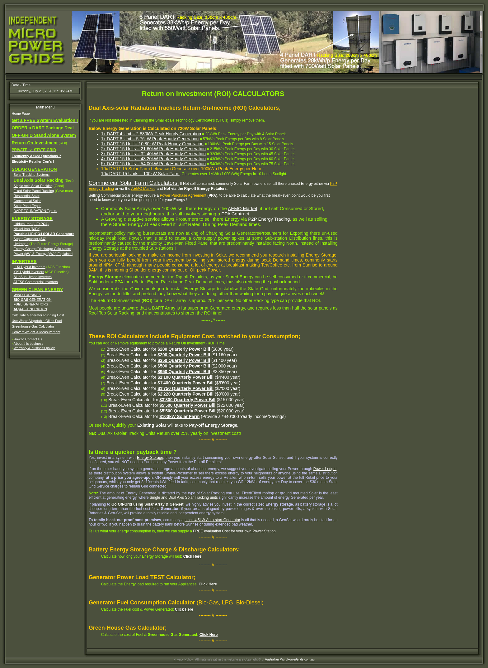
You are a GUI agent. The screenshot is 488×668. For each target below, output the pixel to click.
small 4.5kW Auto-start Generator (212, 520)
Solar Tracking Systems (32, 174)
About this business (28, 343)
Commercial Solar (27, 201)
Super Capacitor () (30, 239)
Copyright (251, 659)
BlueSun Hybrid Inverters (33, 277)
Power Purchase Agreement (183, 195)
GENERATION (33, 299)
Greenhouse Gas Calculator (33, 326)
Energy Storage (150, 457)
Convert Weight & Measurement (36, 332)
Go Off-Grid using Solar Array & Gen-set (147, 504)
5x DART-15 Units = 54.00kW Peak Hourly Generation (153, 163)
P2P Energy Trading (269, 219)
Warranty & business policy (34, 348)
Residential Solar (27, 196)
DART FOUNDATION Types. (35, 211)
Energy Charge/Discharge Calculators (42, 249)
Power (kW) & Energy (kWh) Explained (43, 254)
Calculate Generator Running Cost (38, 315)
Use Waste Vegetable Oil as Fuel (37, 321)
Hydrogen (21, 244)
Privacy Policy (183, 659)
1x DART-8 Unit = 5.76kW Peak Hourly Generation (150, 138)
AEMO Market (142, 188)
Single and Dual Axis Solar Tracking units (184, 497)
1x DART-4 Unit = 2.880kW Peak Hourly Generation (151, 133)
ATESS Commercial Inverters (35, 282)
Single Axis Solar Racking (33, 186)
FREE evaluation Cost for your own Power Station (234, 531)
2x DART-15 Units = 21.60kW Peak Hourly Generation (153, 148)
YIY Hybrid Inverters (28, 272)
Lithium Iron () (31, 224)
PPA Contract (235, 213)
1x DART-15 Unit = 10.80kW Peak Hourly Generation (152, 143)
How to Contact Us (28, 339)
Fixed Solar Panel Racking (34, 191)
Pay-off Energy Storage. (214, 425)
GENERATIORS (31, 304)
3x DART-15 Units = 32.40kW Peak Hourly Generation (153, 153)
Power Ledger (324, 469)
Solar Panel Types (27, 206)
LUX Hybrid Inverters (29, 267)
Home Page (21, 113)
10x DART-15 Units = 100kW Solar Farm (140, 173)
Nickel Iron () (27, 229)
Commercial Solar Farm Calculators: (134, 183)
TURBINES (27, 295)
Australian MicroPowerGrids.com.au (290, 659)
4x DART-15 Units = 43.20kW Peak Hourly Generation (153, 158)
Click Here (192, 556)
